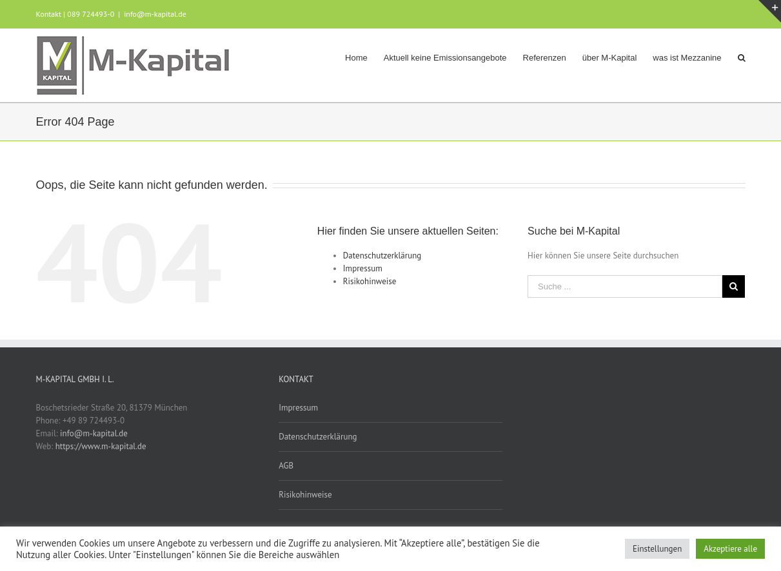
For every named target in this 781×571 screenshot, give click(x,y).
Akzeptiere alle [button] (730, 548)
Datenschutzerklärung (382, 255)
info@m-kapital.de (155, 14)
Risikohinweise (370, 281)
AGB (286, 465)
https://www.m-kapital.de (100, 446)
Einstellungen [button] (657, 548)
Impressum (362, 268)
